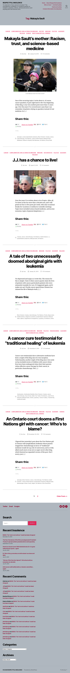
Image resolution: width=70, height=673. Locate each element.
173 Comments (46, 271)
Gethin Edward (44, 236)
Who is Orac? (47, 5)
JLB (4, 585)
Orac (25, 54)
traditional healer (21, 398)
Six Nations (42, 140)
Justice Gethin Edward (37, 138)
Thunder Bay (51, 397)
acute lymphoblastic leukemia (29, 137)
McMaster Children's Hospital (24, 140)
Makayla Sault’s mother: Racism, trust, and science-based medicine (35, 43)
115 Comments (47, 433)
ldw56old (5, 605)
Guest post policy (57, 7)
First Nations (28, 138)
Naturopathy (48, 152)
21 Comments (45, 165)
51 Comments (46, 54)
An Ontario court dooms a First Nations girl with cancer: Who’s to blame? (35, 423)
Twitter (5, 506)
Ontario (31, 397)
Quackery (62, 31)
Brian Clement (41, 137)
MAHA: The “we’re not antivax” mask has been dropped (19, 534)
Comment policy (57, 5)
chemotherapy (20, 138)
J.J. (49, 236)
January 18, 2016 (34, 54)
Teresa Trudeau (43, 397)
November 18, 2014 (34, 433)
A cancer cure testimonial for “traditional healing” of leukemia (35, 340)
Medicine (48, 31)
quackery (41, 318)
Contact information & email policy (52, 9)
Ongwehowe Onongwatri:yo (31, 318)
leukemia (19, 397)
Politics (54, 31)
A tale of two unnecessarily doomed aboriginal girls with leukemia (35, 261)
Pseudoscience (55, 330)
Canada (47, 137)
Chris (4, 610)
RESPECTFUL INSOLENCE (12, 3)
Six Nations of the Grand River (43, 482)
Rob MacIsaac (35, 140)
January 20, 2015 (34, 271)
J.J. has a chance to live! (35, 159)
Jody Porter (51, 395)
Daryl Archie (28, 395)
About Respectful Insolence (54, 3)
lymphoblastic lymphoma (23, 238)
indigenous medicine (30, 316)
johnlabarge (6, 621)
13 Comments (46, 348)
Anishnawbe (20, 393)
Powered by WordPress (30, 669)
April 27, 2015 (34, 165)
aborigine (19, 137)
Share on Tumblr (32, 124)
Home (43, 3)
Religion (22, 33)
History (41, 31)
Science (28, 33)
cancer (51, 137)
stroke (52, 318)
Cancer (7, 31)
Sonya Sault (49, 140)
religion (33, 482)
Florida (45, 315)
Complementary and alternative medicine (24, 31)
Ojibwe (22, 318)
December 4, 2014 (34, 348)
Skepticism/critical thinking (41, 33)
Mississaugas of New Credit (24, 482)
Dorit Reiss (6, 615)
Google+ (17, 506)
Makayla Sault (47, 138)
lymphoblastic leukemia (42, 316)
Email (11, 506)
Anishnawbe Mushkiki (29, 393)
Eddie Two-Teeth (36, 395)
